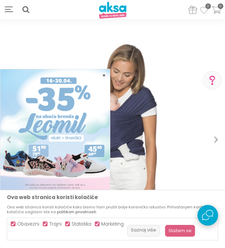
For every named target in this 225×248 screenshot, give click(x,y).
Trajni (55, 224)
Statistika (81, 224)
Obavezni (28, 224)
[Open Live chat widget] (207, 215)
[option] (112, 136)
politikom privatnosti (76, 212)
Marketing (112, 224)
